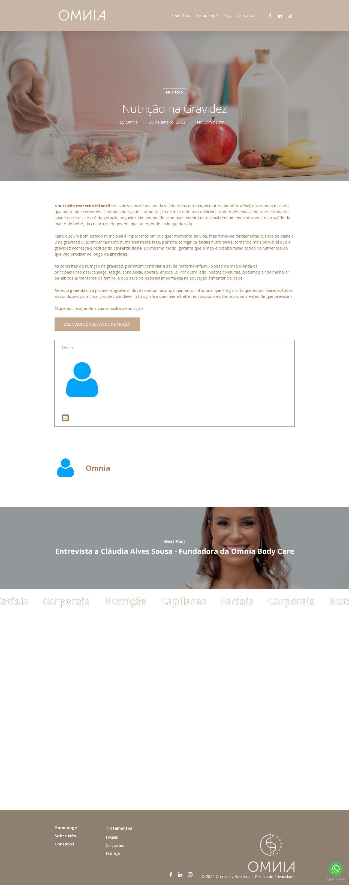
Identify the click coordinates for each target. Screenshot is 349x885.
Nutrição (174, 92)
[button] (97, 324)
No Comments (210, 122)
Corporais (68, 786)
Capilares (186, 786)
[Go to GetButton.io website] (336, 879)
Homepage (66, 827)
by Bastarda (240, 876)
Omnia (132, 122)
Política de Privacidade (274, 876)
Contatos (64, 844)
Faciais (239, 786)
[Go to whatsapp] (336, 869)
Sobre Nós (65, 835)
